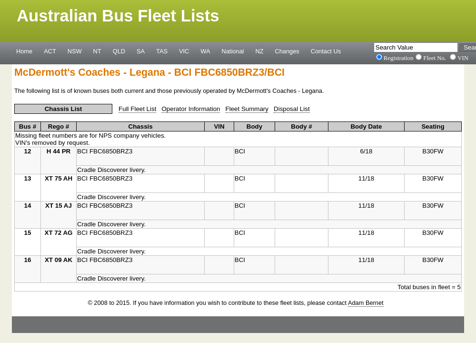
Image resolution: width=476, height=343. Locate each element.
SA (141, 51)
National (233, 51)
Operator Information (190, 108)
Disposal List (292, 108)
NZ (259, 51)
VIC (184, 51)
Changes (287, 51)
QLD (119, 51)
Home (24, 51)
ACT (50, 51)
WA (205, 51)
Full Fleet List (137, 108)
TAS (162, 51)
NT (97, 51)
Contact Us (326, 51)
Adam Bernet (366, 302)
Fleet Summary (247, 108)
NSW (75, 51)
